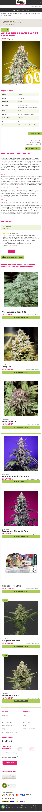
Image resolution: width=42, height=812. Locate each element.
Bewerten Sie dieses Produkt (12, 257)
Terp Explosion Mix (11, 586)
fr (37, 6)
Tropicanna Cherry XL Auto (15, 531)
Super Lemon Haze (33, 161)
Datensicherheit (8, 725)
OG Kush (20, 161)
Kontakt (26, 725)
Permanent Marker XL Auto (15, 476)
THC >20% (31, 13)
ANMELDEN (10, 763)
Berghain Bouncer (11, 641)
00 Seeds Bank (5, 38)
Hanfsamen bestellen (9, 732)
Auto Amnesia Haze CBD (14, 312)
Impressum (26, 722)
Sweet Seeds (5, 584)
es (32, 6)
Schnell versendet (7, 799)
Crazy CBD (7, 367)
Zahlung (5, 719)
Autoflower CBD (10, 421)
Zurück (5, 30)
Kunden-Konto (7, 722)
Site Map (26, 719)
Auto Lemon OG (6, 15)
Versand (5, 715)
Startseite (3, 13)
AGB (24, 715)
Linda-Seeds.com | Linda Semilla (25, 807)
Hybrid (25, 13)
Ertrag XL (37, 13)
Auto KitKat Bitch (10, 695)
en (34, 6)
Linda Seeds (5, 693)
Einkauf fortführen (35, 133)
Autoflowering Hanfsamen (15, 13)
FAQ (3, 729)
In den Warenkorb (32, 148)
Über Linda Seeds (29, 729)
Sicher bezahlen (7, 792)
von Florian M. (7, 226)
